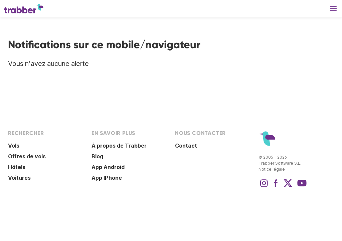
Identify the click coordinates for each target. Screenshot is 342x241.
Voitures (19, 177)
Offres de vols (27, 156)
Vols (13, 145)
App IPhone (107, 177)
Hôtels (16, 167)
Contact (186, 145)
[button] (333, 8)
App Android (108, 167)
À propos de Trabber (119, 145)
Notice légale (272, 169)
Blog (97, 156)
